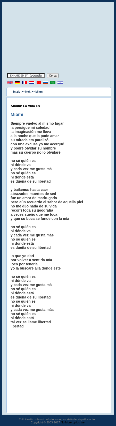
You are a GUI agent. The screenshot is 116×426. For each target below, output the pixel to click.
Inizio (16, 91)
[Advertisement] (58, 38)
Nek (27, 91)
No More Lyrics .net (73, 422)
